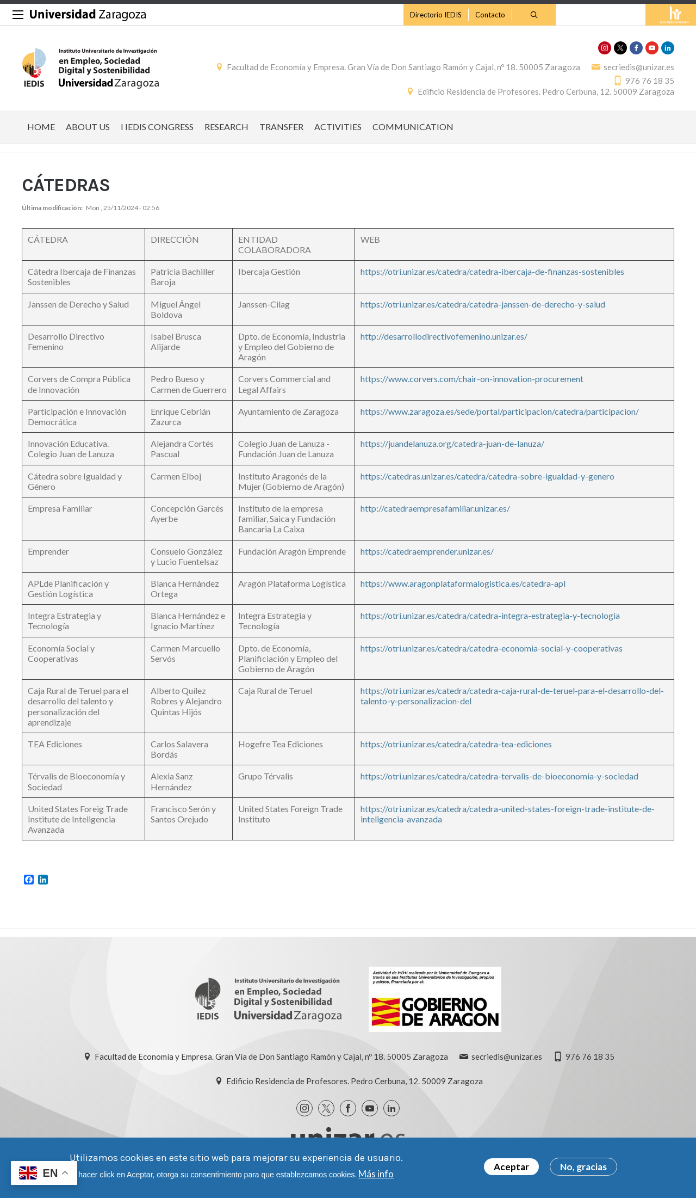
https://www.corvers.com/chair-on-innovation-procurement (472, 378)
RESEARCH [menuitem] (226, 126)
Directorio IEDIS (436, 14)
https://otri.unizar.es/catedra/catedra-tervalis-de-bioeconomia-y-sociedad (499, 776)
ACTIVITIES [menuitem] (338, 126)
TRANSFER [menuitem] (281, 126)
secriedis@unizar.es (639, 67)
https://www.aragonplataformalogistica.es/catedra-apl (463, 583)
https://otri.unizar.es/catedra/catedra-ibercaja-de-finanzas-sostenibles (492, 271)
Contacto (490, 14)
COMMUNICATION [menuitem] (412, 126)
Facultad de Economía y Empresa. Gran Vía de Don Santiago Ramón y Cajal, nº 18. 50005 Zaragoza (403, 67)
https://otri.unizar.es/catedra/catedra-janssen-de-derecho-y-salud (483, 304)
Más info (376, 1173)
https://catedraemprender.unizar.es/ (427, 551)
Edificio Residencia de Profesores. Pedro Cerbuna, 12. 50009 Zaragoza (546, 91)
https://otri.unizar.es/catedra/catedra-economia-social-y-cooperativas (492, 648)
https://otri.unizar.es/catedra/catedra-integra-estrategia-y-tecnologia (490, 615)
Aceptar (511, 1166)
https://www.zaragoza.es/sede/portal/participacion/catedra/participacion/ (500, 411)
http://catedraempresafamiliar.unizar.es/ (435, 508)
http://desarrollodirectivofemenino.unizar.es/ (444, 336)
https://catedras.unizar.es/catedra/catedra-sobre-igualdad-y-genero (487, 476)
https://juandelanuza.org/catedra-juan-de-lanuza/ (452, 443)
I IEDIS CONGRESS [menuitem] (157, 126)
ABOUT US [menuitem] (88, 126)
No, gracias (583, 1166)
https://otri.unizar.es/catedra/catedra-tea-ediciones (456, 744)
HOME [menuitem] (41, 126)
